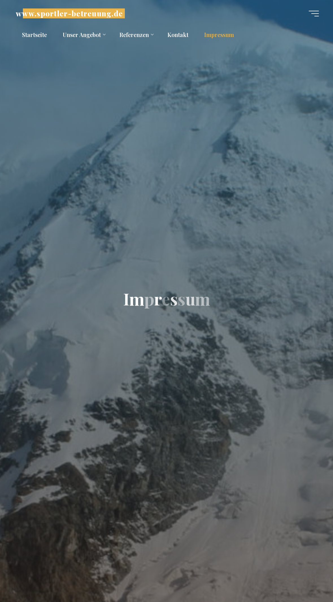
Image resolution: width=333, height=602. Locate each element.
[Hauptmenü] (314, 13)
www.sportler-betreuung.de (69, 13)
